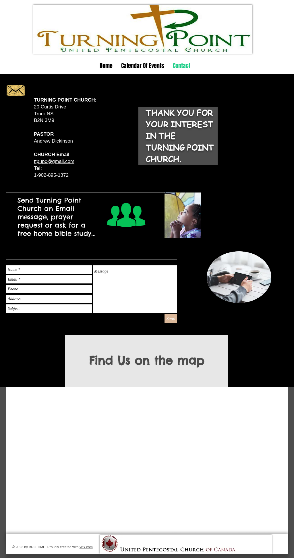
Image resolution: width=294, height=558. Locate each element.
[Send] (171, 318)
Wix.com (86, 547)
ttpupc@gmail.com (54, 161)
